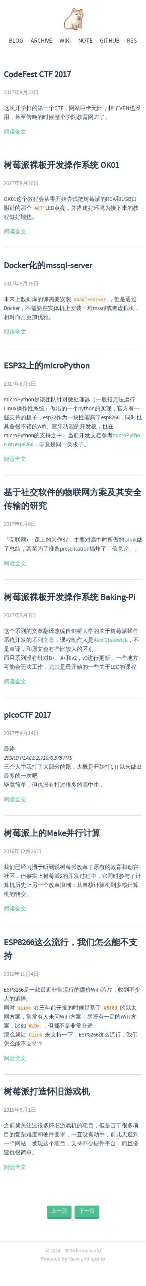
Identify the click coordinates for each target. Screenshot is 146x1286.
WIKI (65, 41)
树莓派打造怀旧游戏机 (47, 1092)
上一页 (59, 1211)
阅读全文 (15, 132)
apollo (98, 1259)
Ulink (130, 540)
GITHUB (109, 41)
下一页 (87, 1211)
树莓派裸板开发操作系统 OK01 (61, 165)
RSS (132, 41)
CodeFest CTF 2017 (37, 74)
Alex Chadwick (111, 640)
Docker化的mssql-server (48, 266)
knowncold (88, 1250)
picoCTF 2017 (27, 715)
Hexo (74, 1259)
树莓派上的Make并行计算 (52, 833)
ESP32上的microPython (47, 366)
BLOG (16, 41)
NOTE (85, 41)
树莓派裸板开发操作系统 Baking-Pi (70, 597)
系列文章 (43, 640)
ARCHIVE (41, 41)
